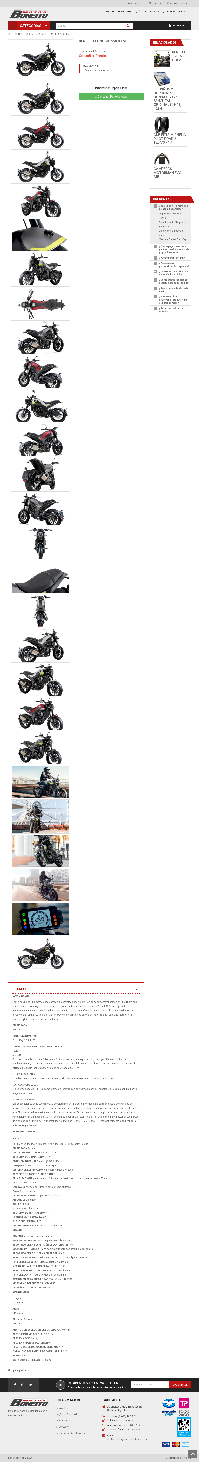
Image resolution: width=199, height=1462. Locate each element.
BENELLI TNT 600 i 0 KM (179, 56)
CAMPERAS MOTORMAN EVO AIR (167, 173)
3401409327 (126, 1420)
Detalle (76, 989)
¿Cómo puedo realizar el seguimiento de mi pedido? (174, 281)
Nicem (187, 1458)
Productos (64, 1420)
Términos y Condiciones (72, 1433)
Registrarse (135, 3)
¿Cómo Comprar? (68, 1414)
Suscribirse (180, 1385)
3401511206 (136, 1425)
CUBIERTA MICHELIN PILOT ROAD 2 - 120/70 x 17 (170, 139)
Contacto (64, 1427)
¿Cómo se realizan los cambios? (171, 310)
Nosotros (64, 1408)
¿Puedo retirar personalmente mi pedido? (174, 265)
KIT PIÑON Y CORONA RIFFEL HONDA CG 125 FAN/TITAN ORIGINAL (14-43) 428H (168, 98)
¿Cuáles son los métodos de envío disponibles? (173, 273)
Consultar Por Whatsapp (111, 96)
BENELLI (94, 66)
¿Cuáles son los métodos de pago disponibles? (173, 207)
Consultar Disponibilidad (111, 88)
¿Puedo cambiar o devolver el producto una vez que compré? (173, 299)
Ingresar (155, 3)
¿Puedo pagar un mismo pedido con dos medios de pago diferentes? (174, 249)
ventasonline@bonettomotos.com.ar (127, 1439)
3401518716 (133, 1429)
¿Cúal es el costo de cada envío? (173, 290)
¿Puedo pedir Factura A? (172, 257)
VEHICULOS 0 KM (24, 34)
